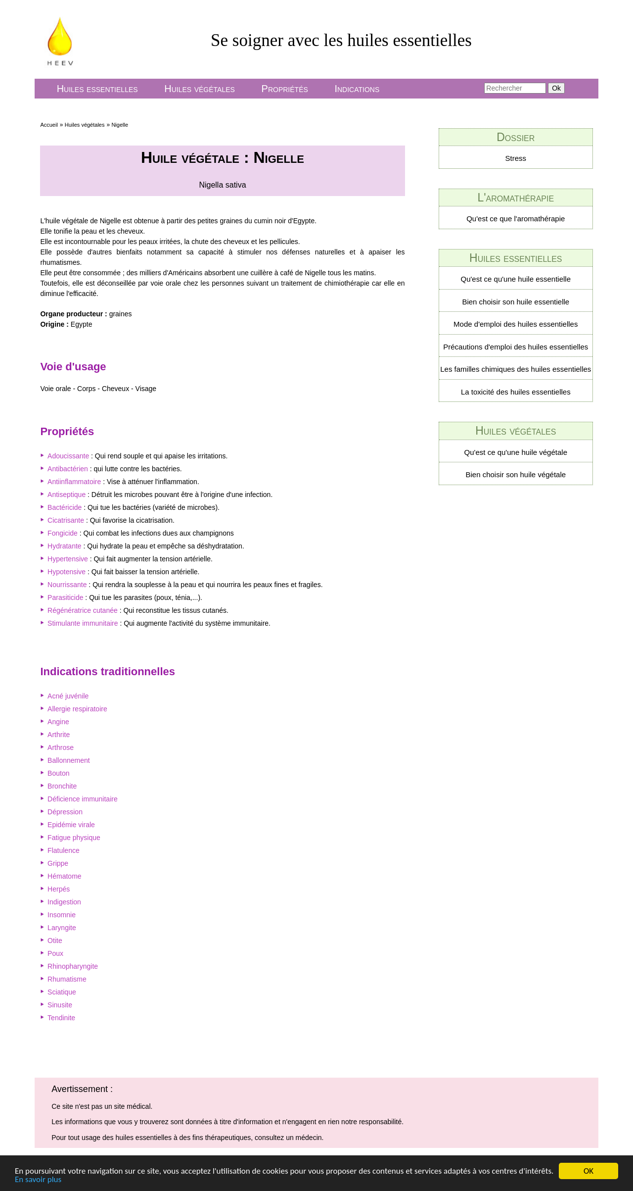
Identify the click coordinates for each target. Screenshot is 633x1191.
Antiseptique (66, 494)
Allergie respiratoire (77, 709)
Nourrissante (67, 585)
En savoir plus (38, 1180)
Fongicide (62, 533)
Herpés (58, 889)
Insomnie (61, 915)
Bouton (58, 773)
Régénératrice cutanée (82, 610)
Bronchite (62, 786)
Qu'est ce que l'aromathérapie (515, 218)
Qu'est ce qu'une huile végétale (515, 452)
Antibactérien (67, 469)
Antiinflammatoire (74, 482)
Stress (516, 158)
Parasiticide (65, 597)
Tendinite (61, 1018)
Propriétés (285, 88)
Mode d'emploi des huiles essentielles (515, 324)
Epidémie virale (71, 825)
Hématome (64, 876)
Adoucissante (68, 456)
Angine (58, 722)
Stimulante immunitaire (82, 623)
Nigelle (119, 125)
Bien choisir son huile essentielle (515, 302)
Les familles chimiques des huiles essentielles (515, 369)
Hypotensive (66, 572)
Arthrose (60, 747)
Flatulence (63, 850)
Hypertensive (67, 559)
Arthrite (58, 735)
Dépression (65, 812)
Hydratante (64, 546)
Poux (55, 953)
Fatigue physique (73, 838)
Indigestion (64, 902)
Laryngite (61, 928)
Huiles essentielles (97, 88)
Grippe (57, 863)
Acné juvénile (68, 696)
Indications (356, 88)
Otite (54, 940)
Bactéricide (64, 507)
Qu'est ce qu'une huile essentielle (516, 279)
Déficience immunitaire (82, 799)
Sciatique (61, 992)
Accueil (48, 125)
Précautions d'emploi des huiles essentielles (515, 347)
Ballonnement (68, 760)
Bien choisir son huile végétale (515, 474)
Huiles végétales (199, 88)
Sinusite (59, 1005)
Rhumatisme (67, 979)
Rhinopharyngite (72, 966)
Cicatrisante (65, 520)
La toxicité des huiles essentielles (516, 392)
